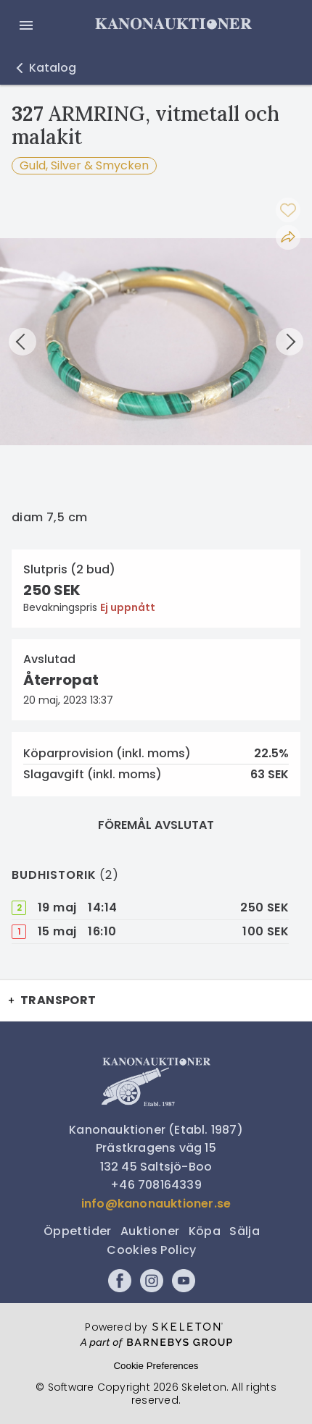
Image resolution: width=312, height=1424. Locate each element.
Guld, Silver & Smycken (84, 165)
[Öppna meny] (26, 25)
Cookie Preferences (155, 1365)
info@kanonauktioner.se (156, 1203)
